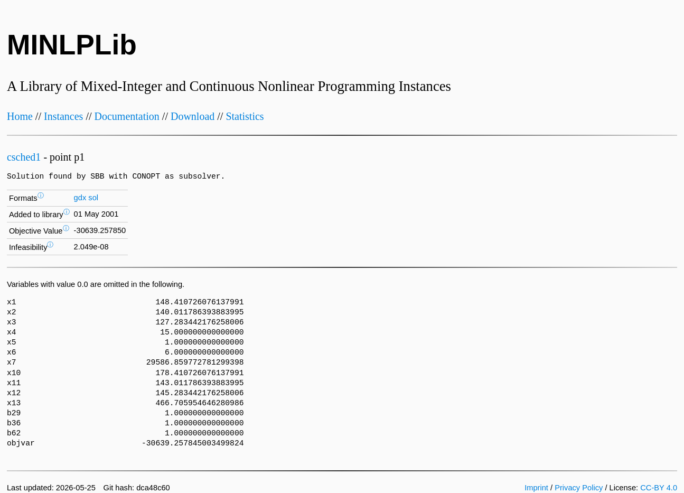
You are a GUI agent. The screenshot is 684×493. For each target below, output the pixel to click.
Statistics (245, 116)
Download (192, 116)
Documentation (127, 116)
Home (20, 116)
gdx (80, 197)
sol (93, 197)
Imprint (536, 487)
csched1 (24, 157)
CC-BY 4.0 (658, 487)
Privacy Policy (579, 487)
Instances (63, 116)
